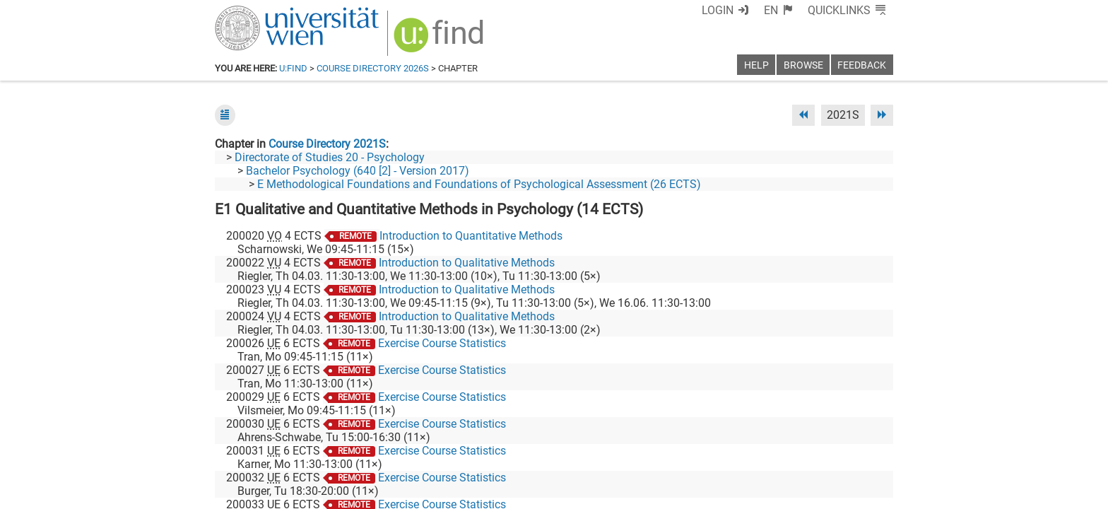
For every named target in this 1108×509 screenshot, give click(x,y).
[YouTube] (825, 450)
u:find (293, 68)
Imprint (635, 493)
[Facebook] (735, 450)
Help (756, 65)
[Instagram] (870, 450)
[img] (440, 40)
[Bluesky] (780, 450)
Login (717, 10)
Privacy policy (766, 493)
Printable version (851, 493)
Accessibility (692, 493)
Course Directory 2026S (373, 68)
